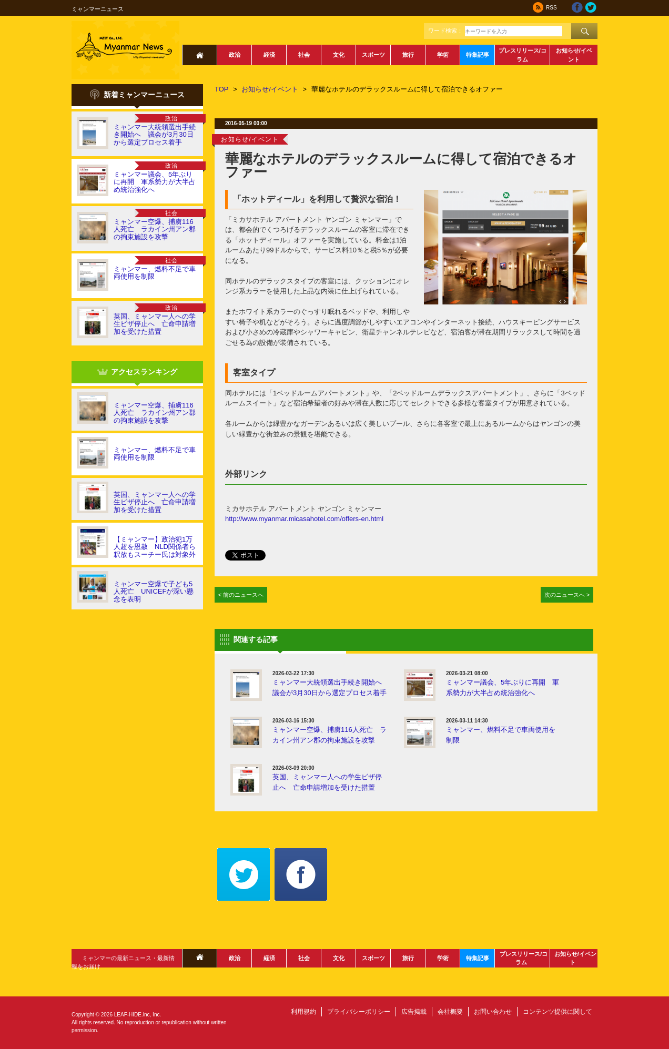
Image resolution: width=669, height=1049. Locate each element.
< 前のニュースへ (241, 595)
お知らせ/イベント (574, 55)
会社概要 (450, 1011)
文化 (338, 55)
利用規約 (303, 1011)
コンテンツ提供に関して (557, 1011)
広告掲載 (414, 1011)
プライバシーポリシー (358, 1011)
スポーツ (373, 55)
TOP (222, 89)
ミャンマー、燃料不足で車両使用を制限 (155, 272)
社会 (304, 55)
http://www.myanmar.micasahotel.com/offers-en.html (304, 519)
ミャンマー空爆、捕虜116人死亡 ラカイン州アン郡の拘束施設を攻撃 (155, 229)
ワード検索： (445, 30)
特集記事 (477, 55)
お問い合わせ (493, 1011)
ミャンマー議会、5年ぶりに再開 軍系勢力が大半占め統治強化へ (155, 181)
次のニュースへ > (567, 595)
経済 (269, 55)
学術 (443, 55)
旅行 (408, 55)
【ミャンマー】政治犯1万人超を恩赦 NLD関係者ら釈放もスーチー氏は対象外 (155, 546)
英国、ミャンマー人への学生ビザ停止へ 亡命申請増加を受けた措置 (155, 323)
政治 (234, 55)
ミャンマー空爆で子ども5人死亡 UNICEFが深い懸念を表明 (154, 591)
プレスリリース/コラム (522, 55)
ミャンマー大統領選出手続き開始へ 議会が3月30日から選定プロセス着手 (155, 134)
